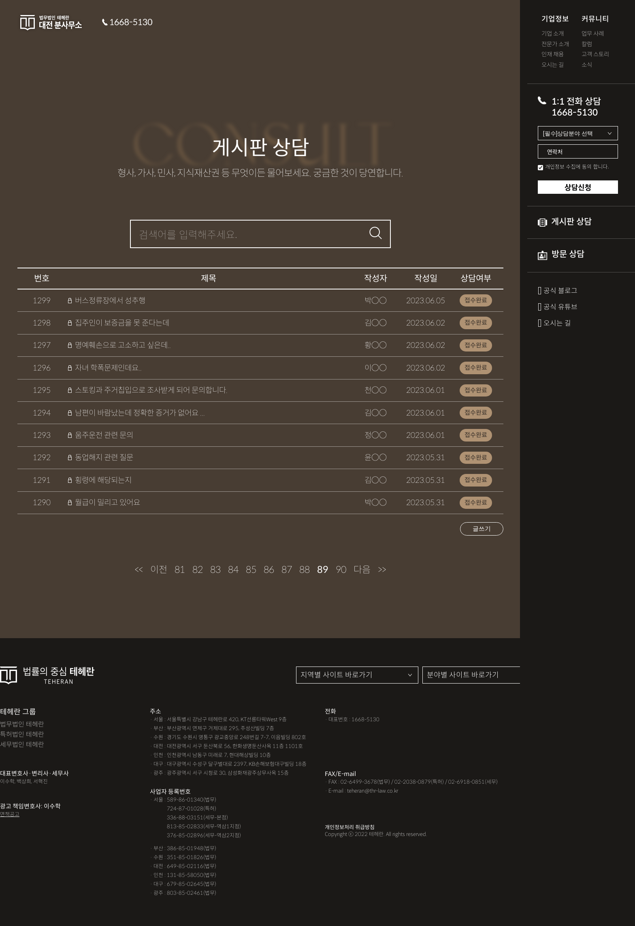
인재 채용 (552, 54)
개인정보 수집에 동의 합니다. (577, 166)
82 (197, 569)
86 (269, 569)
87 (286, 569)
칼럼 (587, 44)
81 (180, 569)
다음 (362, 569)
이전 (158, 569)
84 (233, 569)
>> (382, 569)
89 (322, 569)
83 (215, 569)
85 (251, 569)
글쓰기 (482, 528)
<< (139, 569)
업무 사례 (593, 34)
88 (304, 569)
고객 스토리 (595, 54)
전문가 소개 (555, 44)
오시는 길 (552, 65)
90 (341, 569)
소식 (587, 65)
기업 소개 (552, 34)
